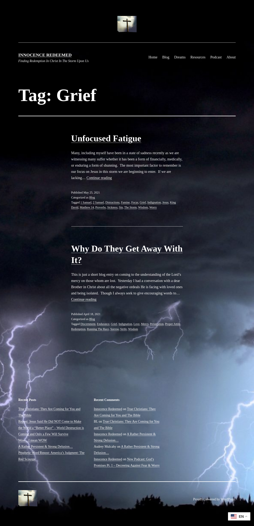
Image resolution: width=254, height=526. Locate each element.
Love (137, 324)
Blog (165, 57)
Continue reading (99, 178)
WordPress (228, 499)
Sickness (112, 207)
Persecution (157, 324)
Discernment (87, 324)
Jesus (165, 202)
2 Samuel (98, 202)
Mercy (145, 324)
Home (153, 57)
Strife (123, 329)
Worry (153, 207)
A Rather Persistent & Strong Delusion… (45, 446)
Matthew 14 (87, 207)
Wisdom (143, 207)
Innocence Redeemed (45, 55)
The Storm (130, 207)
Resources (197, 57)
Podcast (216, 57)
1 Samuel (85, 202)
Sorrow (114, 329)
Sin (121, 207)
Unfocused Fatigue (106, 138)
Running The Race (98, 329)
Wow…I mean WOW (32, 440)
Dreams (180, 57)
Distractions (112, 202)
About (231, 57)
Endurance (103, 324)
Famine (125, 202)
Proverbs (100, 207)
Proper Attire (172, 324)
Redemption (78, 329)
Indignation (154, 202)
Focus (134, 202)
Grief (143, 202)
